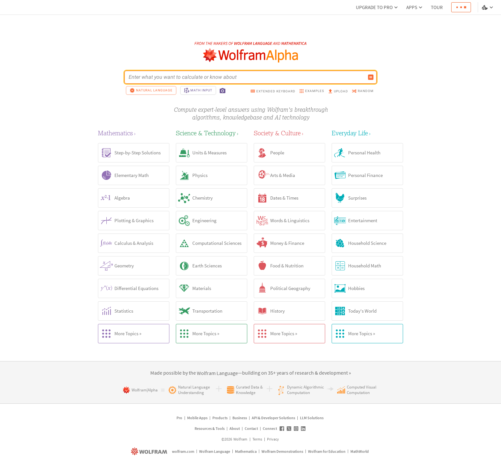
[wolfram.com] (150, 451)
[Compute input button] (371, 77)
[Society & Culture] (289, 133)
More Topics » (119, 333)
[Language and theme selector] (488, 7)
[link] (217, 373)
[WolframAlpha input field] (246, 77)
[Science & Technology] (211, 133)
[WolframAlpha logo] (250, 55)
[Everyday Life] (367, 133)
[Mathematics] (133, 133)
